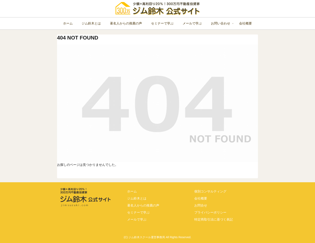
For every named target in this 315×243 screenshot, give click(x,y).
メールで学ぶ (136, 219)
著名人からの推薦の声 (143, 205)
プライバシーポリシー (210, 212)
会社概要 (200, 198)
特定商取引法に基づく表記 (213, 219)
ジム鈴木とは (136, 198)
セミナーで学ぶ (138, 212)
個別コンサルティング (210, 191)
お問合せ (200, 205)
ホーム (132, 191)
